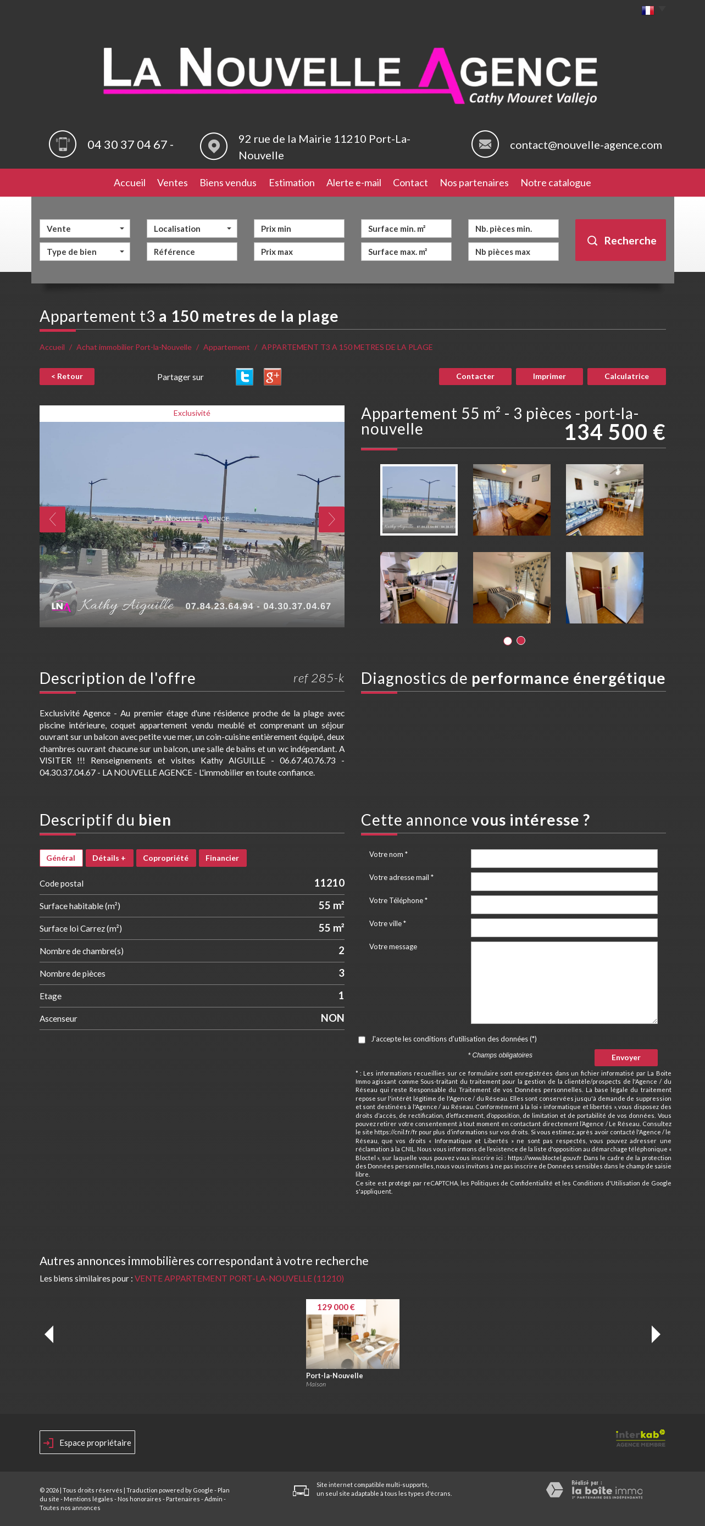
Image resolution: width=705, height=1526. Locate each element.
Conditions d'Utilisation (606, 1183)
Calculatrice (626, 376)
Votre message (393, 946)
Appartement (226, 347)
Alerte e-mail (353, 182)
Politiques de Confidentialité (512, 1183)
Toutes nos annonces (70, 1507)
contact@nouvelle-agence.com (586, 144)
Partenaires (183, 1498)
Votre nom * (388, 854)
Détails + (109, 857)
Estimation (292, 182)
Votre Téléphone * (398, 900)
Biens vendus (228, 182)
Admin (213, 1498)
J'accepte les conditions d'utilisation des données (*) (454, 1038)
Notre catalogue (555, 182)
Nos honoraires (140, 1498)
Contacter (475, 376)
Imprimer (549, 376)
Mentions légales (88, 1498)
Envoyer (626, 1057)
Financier (222, 857)
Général (60, 857)
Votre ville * (387, 923)
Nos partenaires (474, 182)
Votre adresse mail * (401, 877)
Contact (410, 182)
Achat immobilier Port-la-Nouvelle (134, 347)
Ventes (172, 182)
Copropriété (165, 857)
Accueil (130, 182)
